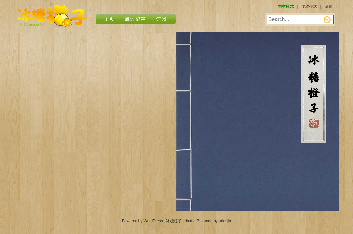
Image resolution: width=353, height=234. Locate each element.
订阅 (161, 19)
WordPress (153, 221)
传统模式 (309, 6)
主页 (109, 19)
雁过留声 (135, 19)
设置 (328, 6)
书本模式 (286, 6)
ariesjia (225, 221)
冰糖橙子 (52, 16)
